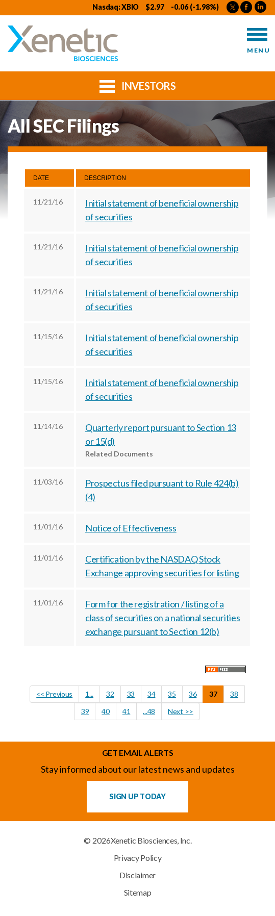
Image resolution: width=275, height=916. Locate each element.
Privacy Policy (138, 858)
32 (110, 694)
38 (234, 694)
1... (89, 694)
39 (85, 711)
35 (172, 694)
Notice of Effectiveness (131, 527)
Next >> (180, 711)
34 (151, 694)
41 (126, 711)
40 (105, 711)
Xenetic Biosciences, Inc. (151, 840)
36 (192, 694)
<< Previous (54, 694)
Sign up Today (137, 796)
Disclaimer (137, 875)
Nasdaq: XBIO (115, 7)
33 (131, 694)
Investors (137, 85)
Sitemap (138, 892)
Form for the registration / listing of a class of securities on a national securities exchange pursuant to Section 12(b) (162, 617)
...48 (149, 711)
